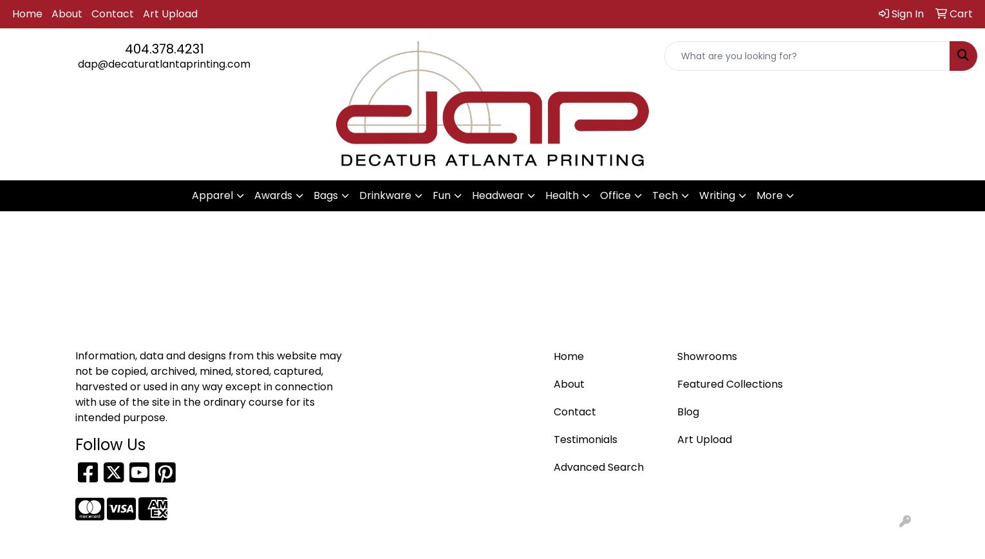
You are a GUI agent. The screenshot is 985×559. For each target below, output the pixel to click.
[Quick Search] (807, 56)
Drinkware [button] (385, 195)
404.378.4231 (164, 49)
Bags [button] (326, 195)
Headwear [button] (498, 195)
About (67, 13)
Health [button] (562, 195)
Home (27, 13)
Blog (688, 411)
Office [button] (615, 195)
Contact (112, 13)
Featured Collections (730, 384)
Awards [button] (273, 195)
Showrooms (707, 356)
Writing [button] (717, 195)
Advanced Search (599, 467)
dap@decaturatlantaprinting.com (164, 64)
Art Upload (170, 13)
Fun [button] (442, 195)
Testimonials (585, 439)
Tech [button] (665, 195)
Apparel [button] (212, 195)
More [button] (769, 195)
